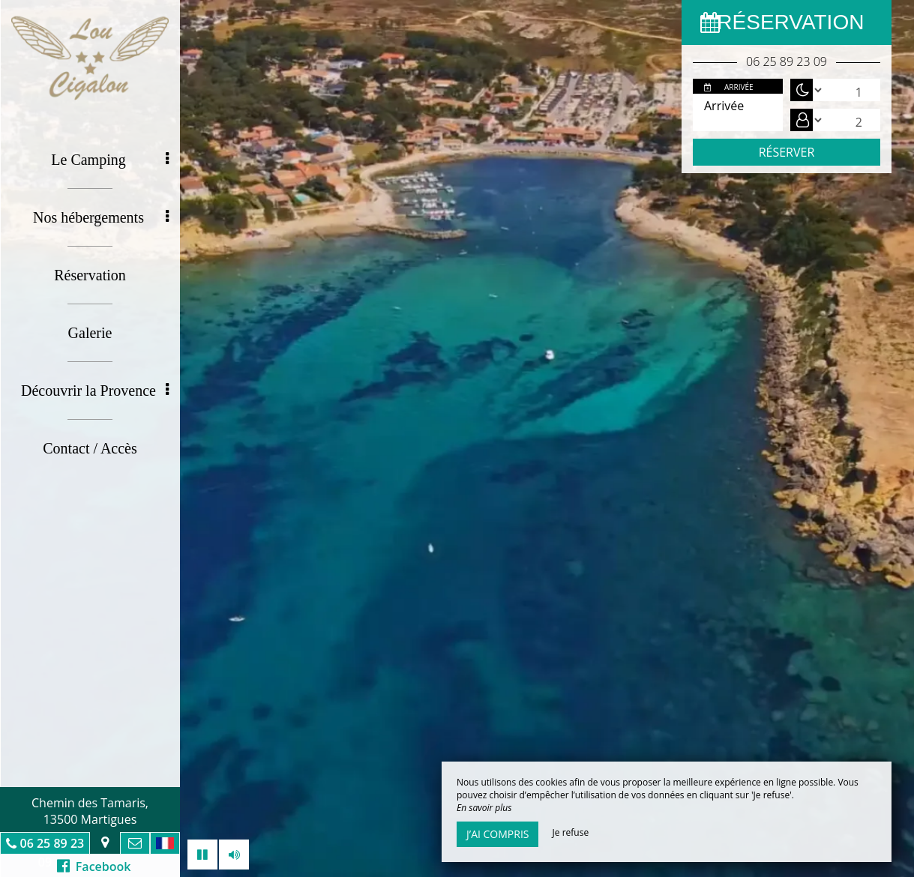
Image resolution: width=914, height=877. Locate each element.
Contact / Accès (90, 448)
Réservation (90, 275)
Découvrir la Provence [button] (95, 390)
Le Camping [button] (110, 159)
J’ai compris (497, 834)
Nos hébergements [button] (101, 217)
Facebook (94, 866)
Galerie (90, 333)
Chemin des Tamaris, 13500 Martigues (89, 811)
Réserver (787, 152)
